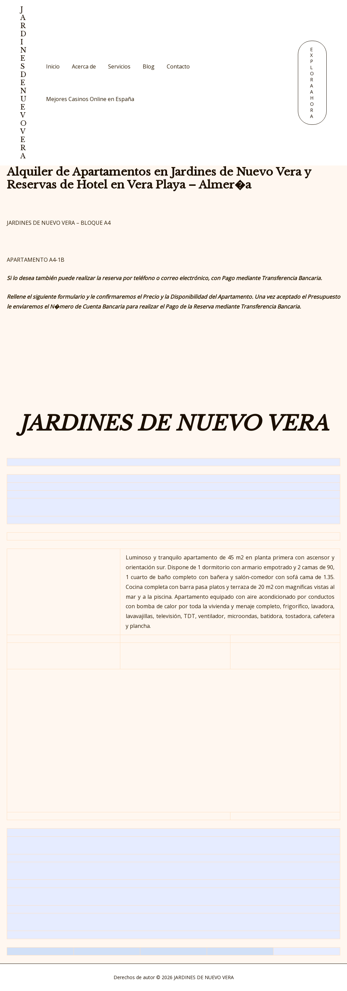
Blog (144, 66)
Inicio (52, 66)
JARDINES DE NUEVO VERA (23, 82)
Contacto (172, 66)
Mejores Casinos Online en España (89, 99)
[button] (312, 83)
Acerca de (82, 66)
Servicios (116, 66)
